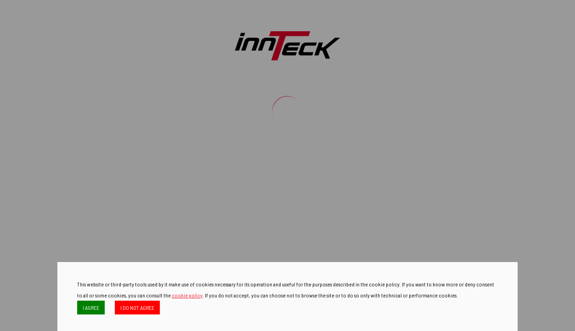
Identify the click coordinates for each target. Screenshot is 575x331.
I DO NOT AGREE (137, 307)
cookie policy (187, 295)
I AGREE (91, 307)
